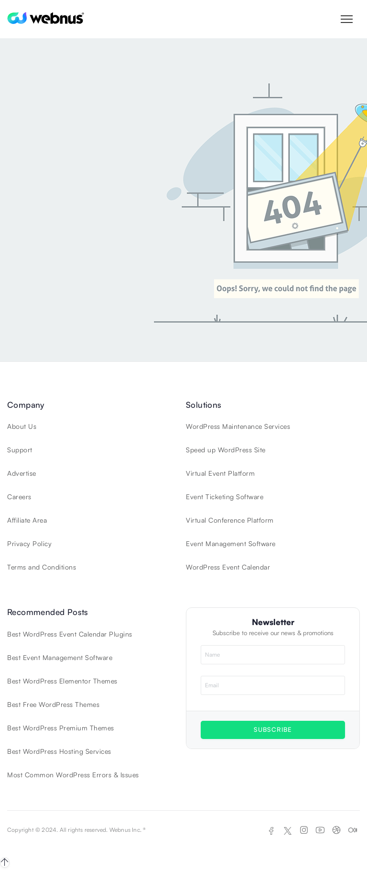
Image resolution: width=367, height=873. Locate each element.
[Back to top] (5, 862)
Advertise (21, 473)
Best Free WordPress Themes (53, 704)
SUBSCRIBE (273, 729)
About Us (21, 426)
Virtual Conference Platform (230, 520)
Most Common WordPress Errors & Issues (73, 775)
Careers (19, 496)
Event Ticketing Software (224, 496)
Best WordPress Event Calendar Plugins (69, 634)
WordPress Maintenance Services (238, 426)
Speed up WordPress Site (226, 450)
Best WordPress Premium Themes (60, 728)
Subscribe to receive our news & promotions (273, 633)
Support (19, 450)
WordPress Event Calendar (228, 567)
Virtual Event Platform (220, 473)
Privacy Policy (29, 543)
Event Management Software (231, 543)
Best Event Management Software (59, 657)
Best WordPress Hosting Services (59, 751)
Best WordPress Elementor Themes (62, 681)
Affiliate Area (27, 520)
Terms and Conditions (41, 567)
